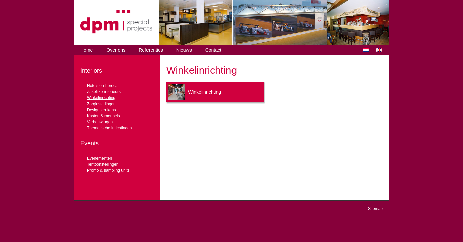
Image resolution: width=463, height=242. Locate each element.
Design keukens (101, 110)
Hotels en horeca (102, 85)
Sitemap (375, 208)
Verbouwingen (100, 122)
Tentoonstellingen (102, 164)
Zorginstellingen (101, 104)
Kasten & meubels (103, 116)
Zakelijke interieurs (104, 91)
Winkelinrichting (101, 97)
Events (89, 143)
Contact (213, 50)
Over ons (115, 50)
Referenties (151, 50)
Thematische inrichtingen (109, 128)
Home (86, 50)
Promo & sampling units (108, 170)
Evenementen (99, 158)
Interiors (91, 70)
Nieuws (184, 50)
